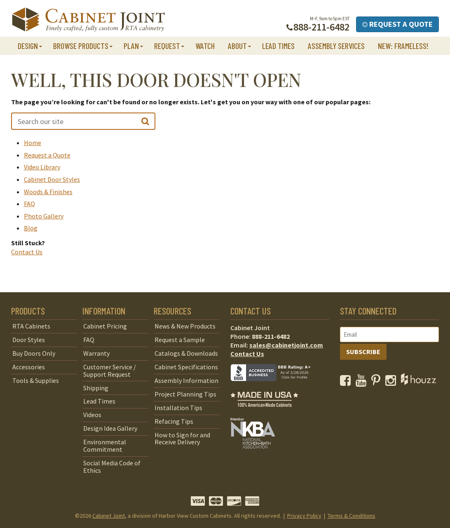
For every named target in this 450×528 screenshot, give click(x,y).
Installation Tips (178, 408)
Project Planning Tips (185, 394)
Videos (92, 415)
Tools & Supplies (35, 380)
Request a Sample (180, 340)
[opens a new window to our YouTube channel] (363, 382)
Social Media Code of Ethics (112, 466)
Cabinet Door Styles (52, 179)
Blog (31, 228)
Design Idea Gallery (110, 428)
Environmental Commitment (104, 445)
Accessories (28, 367)
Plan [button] (131, 46)
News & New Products (185, 326)
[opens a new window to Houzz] (418, 382)
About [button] (237, 46)
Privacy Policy (304, 515)
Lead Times (278, 46)
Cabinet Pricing (105, 326)
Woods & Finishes (48, 192)
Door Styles (28, 340)
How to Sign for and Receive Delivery (182, 438)
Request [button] (167, 46)
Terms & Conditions (351, 515)
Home (32, 142)
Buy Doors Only (33, 353)
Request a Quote (397, 24)
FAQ (29, 203)
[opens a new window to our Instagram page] (392, 382)
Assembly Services (336, 46)
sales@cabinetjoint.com (286, 345)
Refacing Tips (174, 421)
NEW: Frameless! (403, 46)
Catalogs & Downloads (186, 353)
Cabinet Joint (108, 515)
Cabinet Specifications (186, 367)
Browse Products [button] (80, 46)
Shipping (95, 388)
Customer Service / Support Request (109, 370)
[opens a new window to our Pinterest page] (377, 382)
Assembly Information (186, 380)
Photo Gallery (43, 216)
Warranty (96, 353)
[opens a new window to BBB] (275, 387)
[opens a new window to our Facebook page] (347, 382)
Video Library (42, 167)
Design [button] (28, 46)
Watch (205, 46)
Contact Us (26, 252)
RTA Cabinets (31, 326)
